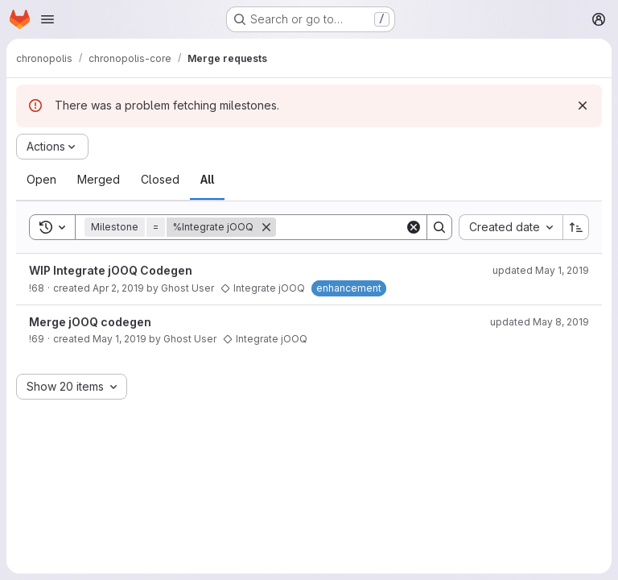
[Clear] (413, 227)
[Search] (375, 227)
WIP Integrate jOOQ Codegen (110, 270)
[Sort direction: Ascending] (576, 227)
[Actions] (52, 147)
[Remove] (266, 227)
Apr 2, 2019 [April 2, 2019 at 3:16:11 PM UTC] (118, 288)
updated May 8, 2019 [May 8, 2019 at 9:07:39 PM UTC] (539, 322)
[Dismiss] (582, 105)
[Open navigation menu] (47, 19)
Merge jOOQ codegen (90, 322)
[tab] (41, 180)
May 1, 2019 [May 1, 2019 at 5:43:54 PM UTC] (119, 339)
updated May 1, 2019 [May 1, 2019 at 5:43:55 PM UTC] (540, 270)
